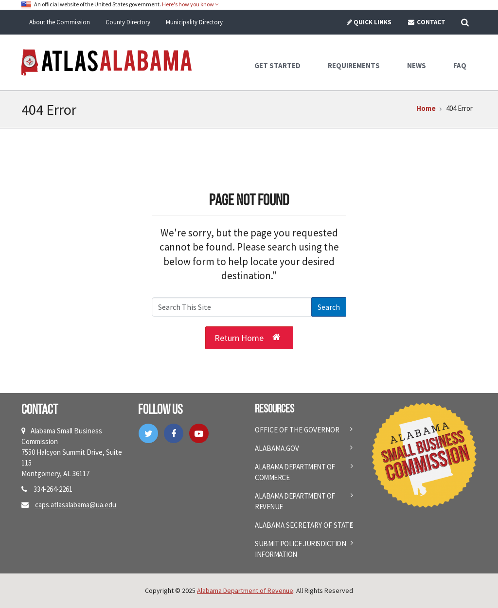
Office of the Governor (297, 429)
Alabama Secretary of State (304, 525)
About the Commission (59, 22)
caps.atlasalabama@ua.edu (75, 504)
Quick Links (369, 22)
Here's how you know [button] (190, 4)
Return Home (247, 337)
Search (329, 307)
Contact (426, 22)
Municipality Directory (194, 22)
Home (426, 108)
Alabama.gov (277, 448)
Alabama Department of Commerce (295, 472)
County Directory (128, 22)
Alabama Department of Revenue (295, 501)
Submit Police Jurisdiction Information (300, 549)
